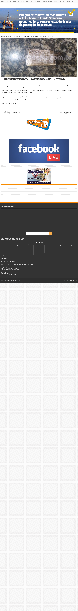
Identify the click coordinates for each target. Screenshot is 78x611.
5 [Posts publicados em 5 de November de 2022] (60, 245)
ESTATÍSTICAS (69, 1)
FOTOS (22, 1)
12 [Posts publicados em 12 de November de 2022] (60, 248)
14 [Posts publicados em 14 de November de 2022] (6, 250)
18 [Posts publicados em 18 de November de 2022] (49, 250)
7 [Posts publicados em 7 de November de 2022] (6, 248)
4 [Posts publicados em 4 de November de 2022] (49, 245)
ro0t (76, 280)
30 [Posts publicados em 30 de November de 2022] (28, 254)
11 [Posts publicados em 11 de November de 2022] (49, 248)
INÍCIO (2, 1)
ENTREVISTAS (16, 1)
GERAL (27, 1)
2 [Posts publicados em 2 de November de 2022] (28, 245)
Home (3, 36)
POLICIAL (50, 1)
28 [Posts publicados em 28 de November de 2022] (6, 254)
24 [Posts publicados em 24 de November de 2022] (39, 252)
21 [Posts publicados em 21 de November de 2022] (6, 252)
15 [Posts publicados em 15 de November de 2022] (17, 250)
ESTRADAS (33, 1)
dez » (5, 255)
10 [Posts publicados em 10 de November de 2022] (39, 248)
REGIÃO (56, 1)
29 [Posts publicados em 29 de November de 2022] (17, 254)
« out (2, 255)
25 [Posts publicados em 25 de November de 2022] (49, 252)
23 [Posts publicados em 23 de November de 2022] (28, 252)
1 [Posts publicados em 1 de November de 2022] (17, 245)
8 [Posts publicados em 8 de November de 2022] (17, 248)
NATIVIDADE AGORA (42, 1)
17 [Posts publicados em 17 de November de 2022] (39, 250)
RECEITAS (62, 1)
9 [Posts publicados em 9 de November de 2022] (28, 248)
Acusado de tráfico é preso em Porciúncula (13, 113)
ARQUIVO (3, 4)
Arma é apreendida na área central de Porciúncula (65, 113)
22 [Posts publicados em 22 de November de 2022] (17, 252)
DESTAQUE (8, 1)
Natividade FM (70, 280)
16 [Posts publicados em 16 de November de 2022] (28, 250)
